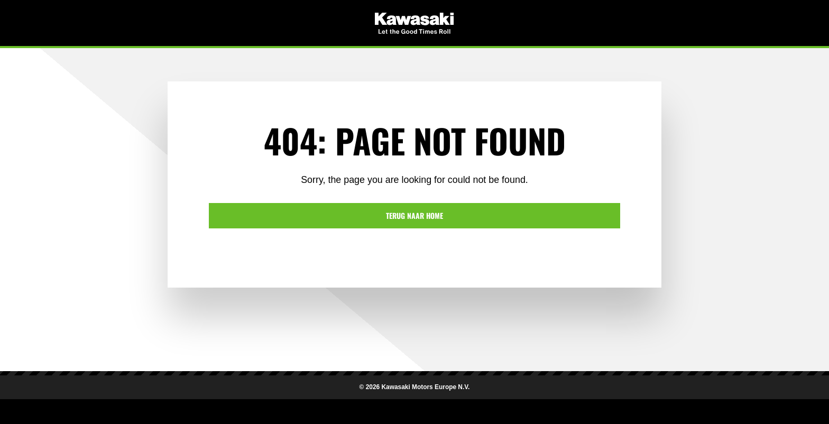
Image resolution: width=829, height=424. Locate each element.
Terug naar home (414, 215)
